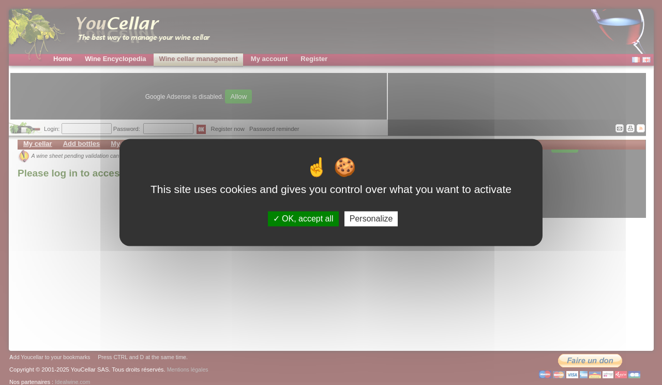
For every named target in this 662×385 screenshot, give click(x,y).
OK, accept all (303, 218)
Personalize (371, 218)
